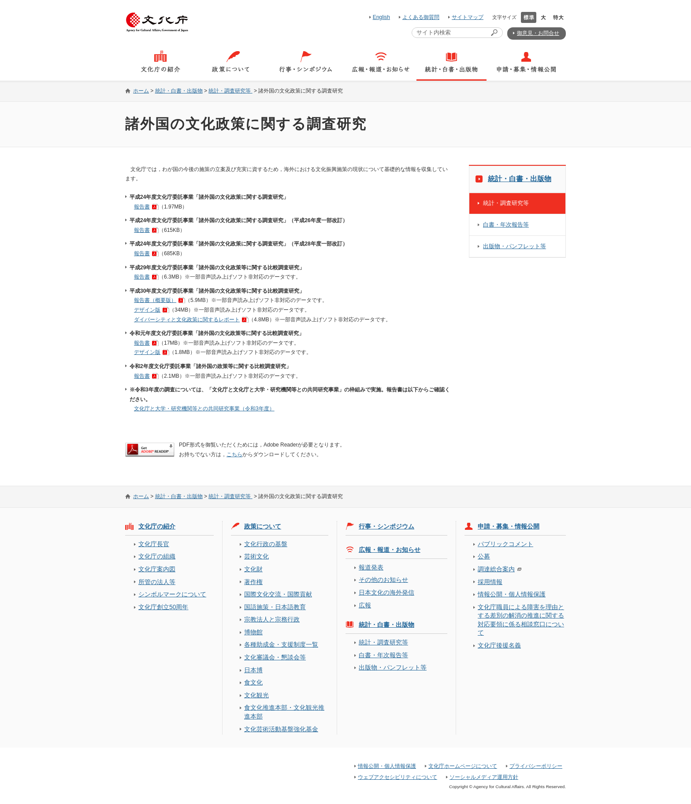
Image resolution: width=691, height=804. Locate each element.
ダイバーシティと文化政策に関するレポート (187, 319)
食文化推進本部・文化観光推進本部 (284, 711)
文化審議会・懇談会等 (275, 657)
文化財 (253, 569)
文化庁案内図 (156, 569)
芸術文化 (256, 556)
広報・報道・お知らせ (389, 549)
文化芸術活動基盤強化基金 (281, 729)
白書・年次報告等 (506, 224)
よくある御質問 (420, 17)
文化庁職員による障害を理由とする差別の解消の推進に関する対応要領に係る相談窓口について (521, 619)
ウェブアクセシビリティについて (397, 777)
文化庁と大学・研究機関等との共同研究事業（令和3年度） (204, 409)
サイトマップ (467, 17)
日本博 (253, 670)
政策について (262, 526)
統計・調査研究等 (230, 91)
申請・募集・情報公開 (508, 526)
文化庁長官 (153, 543)
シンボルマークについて (172, 594)
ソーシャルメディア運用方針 (484, 777)
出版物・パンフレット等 (514, 246)
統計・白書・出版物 (179, 91)
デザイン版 (147, 310)
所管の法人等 (156, 581)
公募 (484, 556)
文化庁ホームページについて (462, 766)
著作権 (253, 581)
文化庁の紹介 (156, 526)
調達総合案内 (496, 569)
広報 (365, 605)
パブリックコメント (505, 543)
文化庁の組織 (156, 556)
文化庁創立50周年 (163, 606)
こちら (234, 454)
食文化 (253, 682)
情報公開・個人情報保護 (512, 594)
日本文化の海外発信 (386, 592)
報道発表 (371, 567)
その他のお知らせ (383, 579)
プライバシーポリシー (535, 766)
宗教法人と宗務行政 (272, 619)
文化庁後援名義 (499, 645)
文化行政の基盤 (265, 543)
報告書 (142, 207)
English (381, 17)
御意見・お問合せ (538, 33)
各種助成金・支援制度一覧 (281, 644)
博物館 (253, 632)
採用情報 (490, 581)
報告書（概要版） (155, 300)
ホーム (141, 91)
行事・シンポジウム (386, 526)
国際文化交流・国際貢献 (278, 594)
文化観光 (256, 695)
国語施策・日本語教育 (275, 606)
